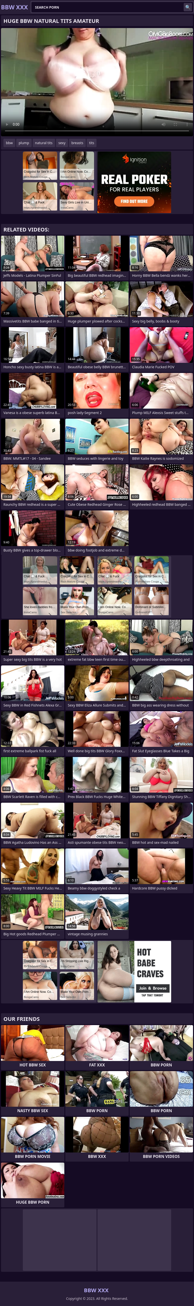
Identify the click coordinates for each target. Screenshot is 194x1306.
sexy (62, 142)
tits (91, 142)
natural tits (44, 142)
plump (24, 142)
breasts (77, 142)
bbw (9, 142)
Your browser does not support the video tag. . (97, 82)
